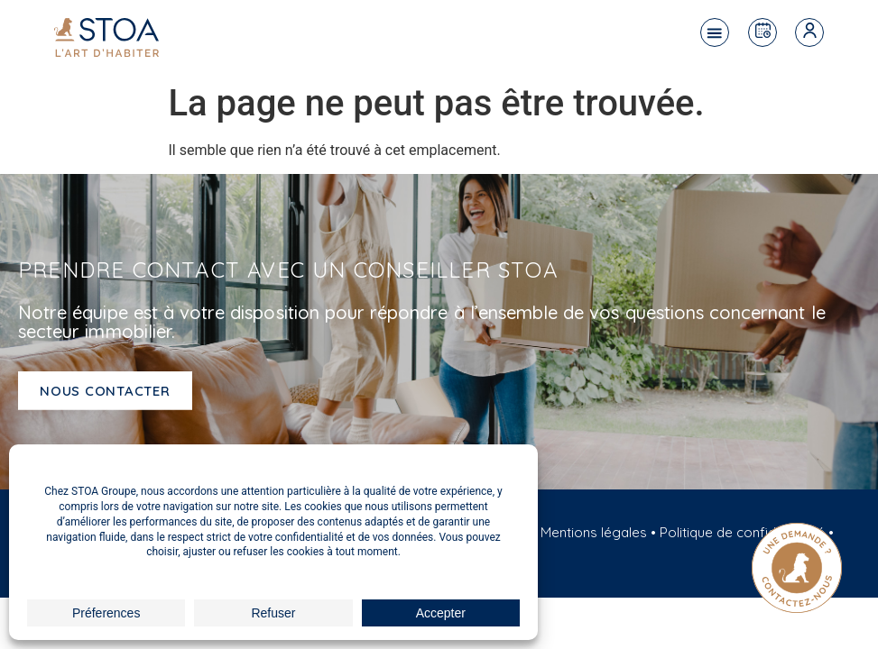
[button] (714, 32)
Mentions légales (594, 532)
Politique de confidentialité (742, 532)
